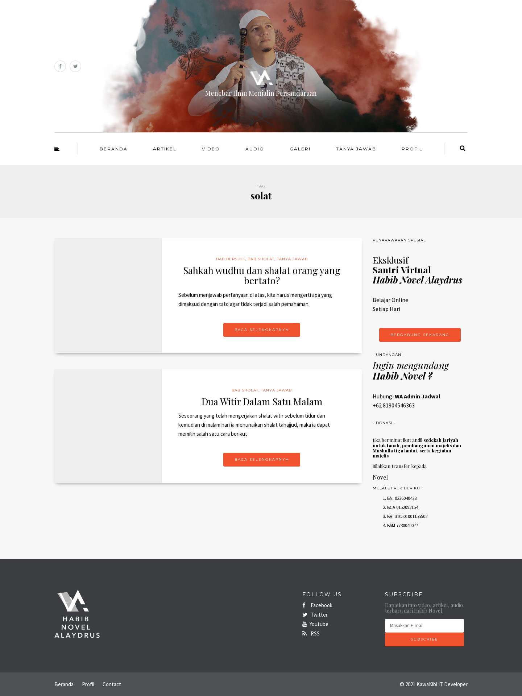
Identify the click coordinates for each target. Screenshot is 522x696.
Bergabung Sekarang (420, 334)
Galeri (300, 149)
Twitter (315, 614)
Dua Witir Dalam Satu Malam (262, 401)
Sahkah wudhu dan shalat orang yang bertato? (261, 275)
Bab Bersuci (230, 259)
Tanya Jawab (356, 149)
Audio (254, 149)
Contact (112, 684)
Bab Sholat (261, 259)
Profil (412, 149)
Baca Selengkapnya (262, 329)
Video (211, 149)
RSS (311, 633)
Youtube (315, 624)
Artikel (165, 149)
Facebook (317, 605)
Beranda (114, 149)
